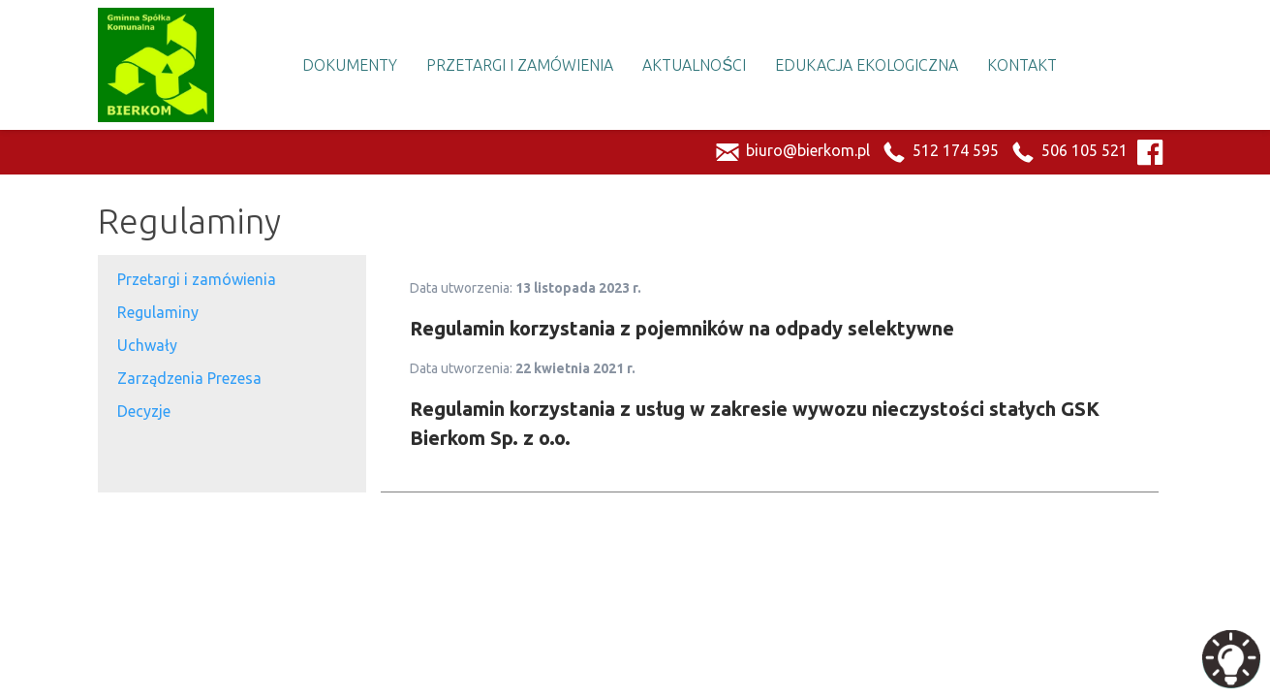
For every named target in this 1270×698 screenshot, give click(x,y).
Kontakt (1022, 65)
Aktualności (694, 65)
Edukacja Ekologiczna (866, 65)
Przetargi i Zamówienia (519, 65)
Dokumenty (349, 65)
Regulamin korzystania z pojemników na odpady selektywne (682, 328)
